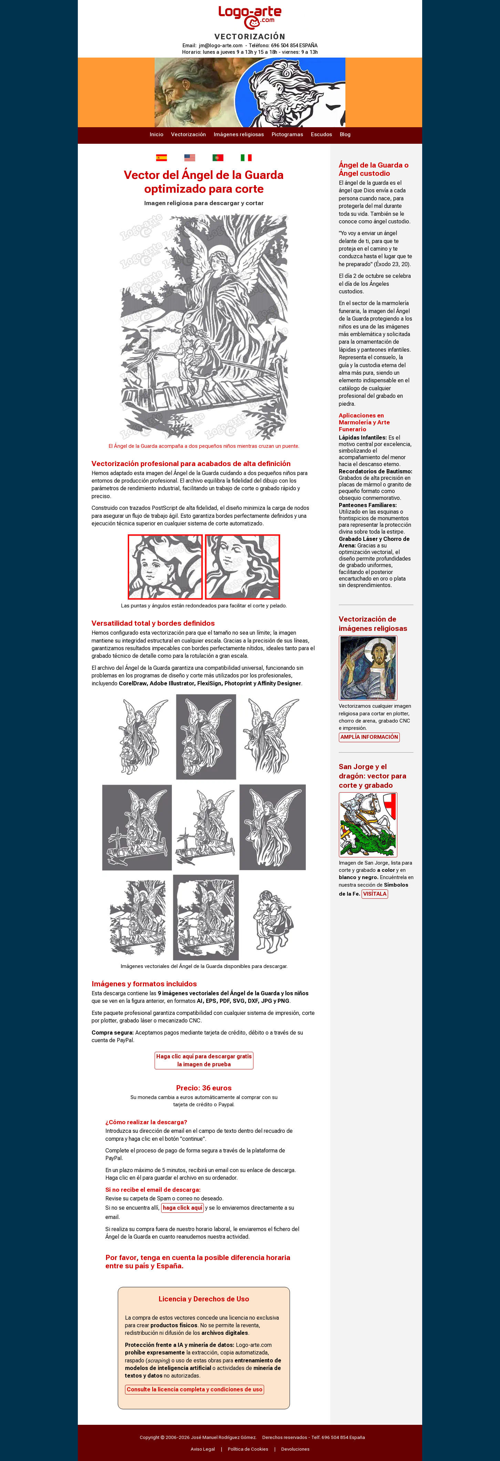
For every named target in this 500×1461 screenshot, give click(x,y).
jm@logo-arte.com (220, 46)
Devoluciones (295, 1449)
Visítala (374, 894)
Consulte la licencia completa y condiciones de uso (194, 1389)
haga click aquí (182, 1208)
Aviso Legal (203, 1449)
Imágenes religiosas (239, 134)
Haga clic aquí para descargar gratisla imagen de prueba (204, 1060)
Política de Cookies (248, 1449)
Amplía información (369, 737)
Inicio (156, 134)
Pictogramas (287, 134)
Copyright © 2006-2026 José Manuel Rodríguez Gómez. (198, 1437)
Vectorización (188, 134)
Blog (345, 134)
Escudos (321, 134)
